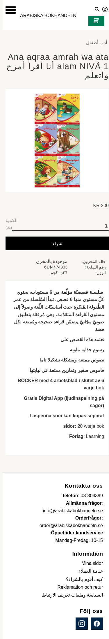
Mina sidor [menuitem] (89, 563)
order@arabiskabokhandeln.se (68, 525)
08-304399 (89, 495)
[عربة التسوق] (92, 21)
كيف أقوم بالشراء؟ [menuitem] (81, 579)
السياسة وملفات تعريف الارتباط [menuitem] (69, 595)
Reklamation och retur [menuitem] (77, 587)
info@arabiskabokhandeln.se (70, 510)
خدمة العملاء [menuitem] (88, 571)
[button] (8, 10)
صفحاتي (102, 8)
